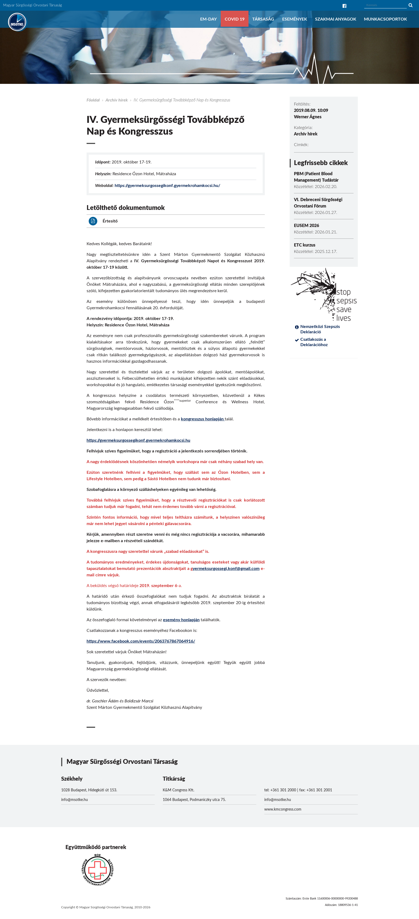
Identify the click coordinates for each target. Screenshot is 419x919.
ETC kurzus (304, 245)
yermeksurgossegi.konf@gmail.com (226, 568)
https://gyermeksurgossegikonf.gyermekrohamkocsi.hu (138, 440)
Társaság (263, 19)
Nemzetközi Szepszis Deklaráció (320, 329)
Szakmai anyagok (335, 19)
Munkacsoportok (385, 19)
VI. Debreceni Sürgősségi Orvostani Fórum (318, 203)
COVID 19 (235, 19)
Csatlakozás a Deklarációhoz (314, 342)
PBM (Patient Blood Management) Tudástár (316, 177)
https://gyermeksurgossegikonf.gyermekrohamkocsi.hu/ (167, 185)
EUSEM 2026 (306, 226)
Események (294, 19)
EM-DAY (208, 19)
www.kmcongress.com (282, 809)
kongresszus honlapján (203, 419)
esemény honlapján (181, 620)
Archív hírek (117, 100)
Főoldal (93, 100)
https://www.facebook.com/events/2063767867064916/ (141, 641)
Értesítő (103, 221)
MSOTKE (17, 22)
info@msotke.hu (74, 800)
